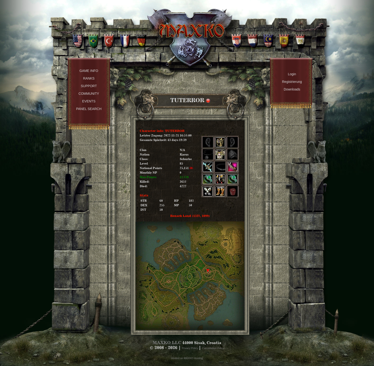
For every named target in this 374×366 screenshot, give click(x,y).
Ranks (89, 78)
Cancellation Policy (213, 348)
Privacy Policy (190, 348)
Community (89, 93)
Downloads (292, 89)
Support (89, 86)
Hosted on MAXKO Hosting (187, 358)
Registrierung (292, 82)
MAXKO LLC (167, 342)
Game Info (89, 71)
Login (292, 74)
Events (88, 101)
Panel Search (89, 109)
